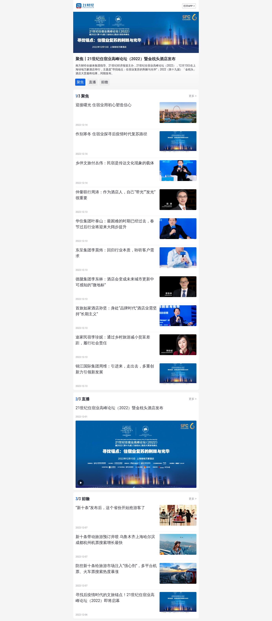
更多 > (192, 95)
